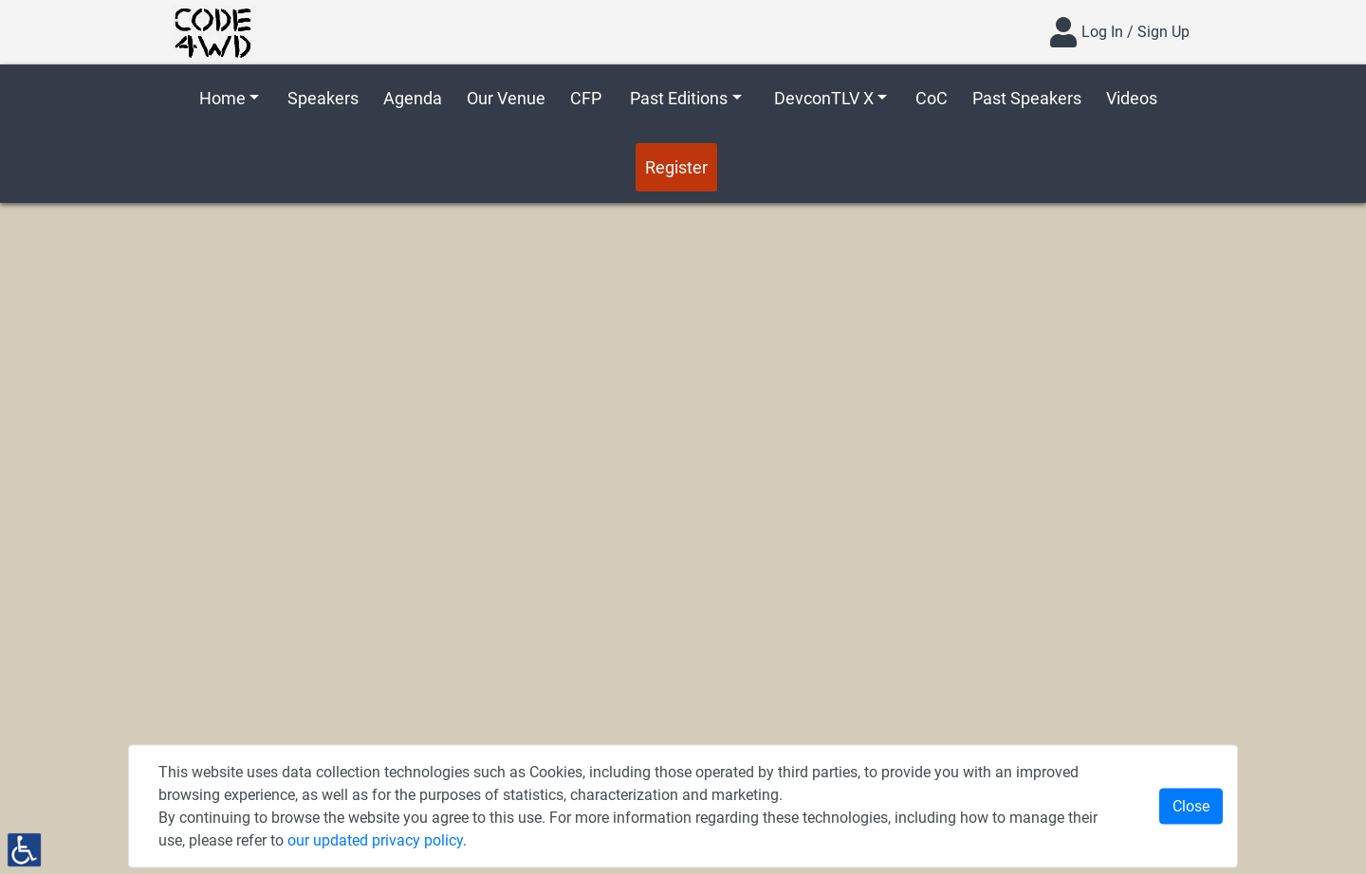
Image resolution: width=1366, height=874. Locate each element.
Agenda (412, 98)
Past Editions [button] (679, 98)
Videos (1131, 98)
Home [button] (222, 98)
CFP (585, 98)
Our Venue (506, 98)
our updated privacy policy (375, 840)
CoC (931, 98)
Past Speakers (1026, 98)
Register (676, 167)
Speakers (323, 98)
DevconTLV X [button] (824, 98)
